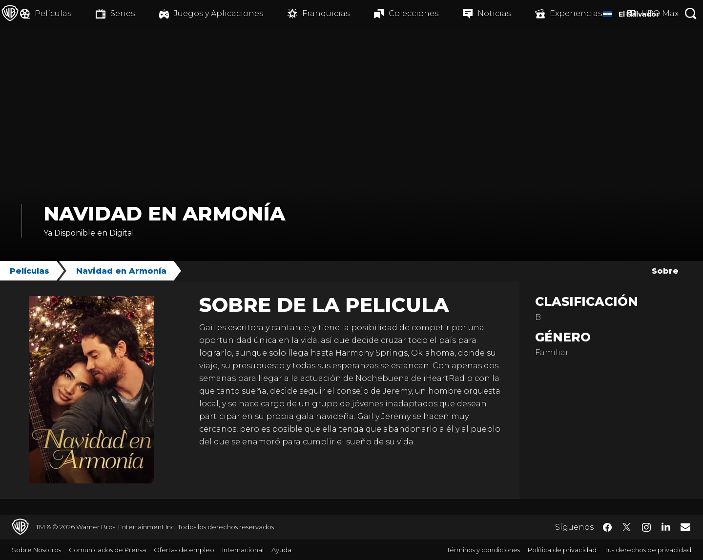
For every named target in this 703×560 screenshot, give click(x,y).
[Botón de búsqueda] (691, 13)
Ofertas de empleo (184, 550)
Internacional (243, 550)
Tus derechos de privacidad (647, 550)
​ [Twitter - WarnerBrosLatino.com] (627, 527)
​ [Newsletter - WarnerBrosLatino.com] (685, 527)
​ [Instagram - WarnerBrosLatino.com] (646, 527)
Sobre (665, 271)
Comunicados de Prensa (107, 550)
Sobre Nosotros (36, 550)
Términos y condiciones (483, 550)
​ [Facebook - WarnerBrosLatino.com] (607, 527)
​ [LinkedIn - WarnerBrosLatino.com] (666, 526)
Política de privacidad (562, 550)
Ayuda (281, 550)
